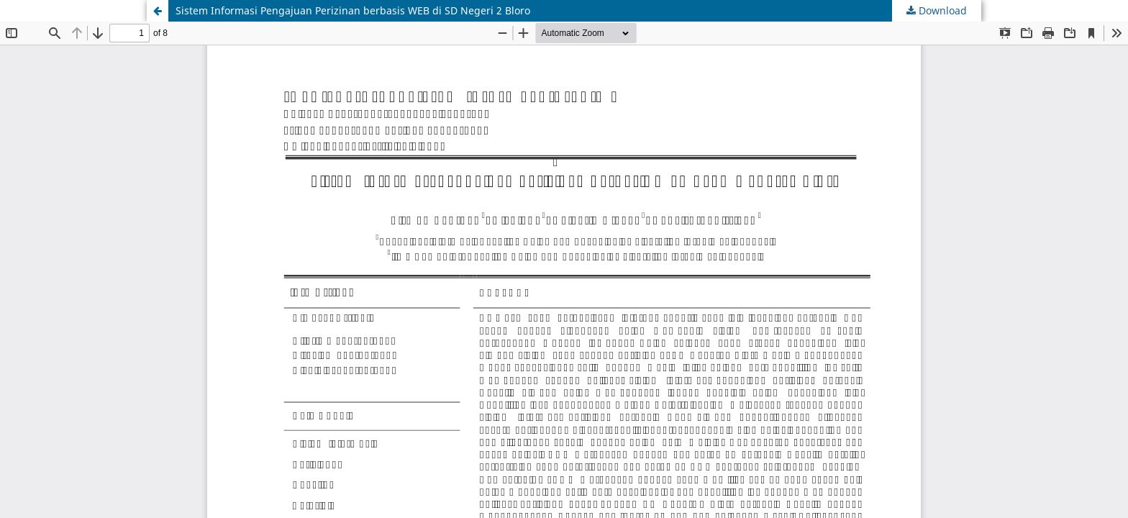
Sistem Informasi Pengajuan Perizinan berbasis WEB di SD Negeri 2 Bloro (353, 10)
